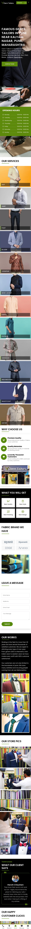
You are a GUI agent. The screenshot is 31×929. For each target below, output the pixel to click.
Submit (7, 624)
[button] (10, 64)
